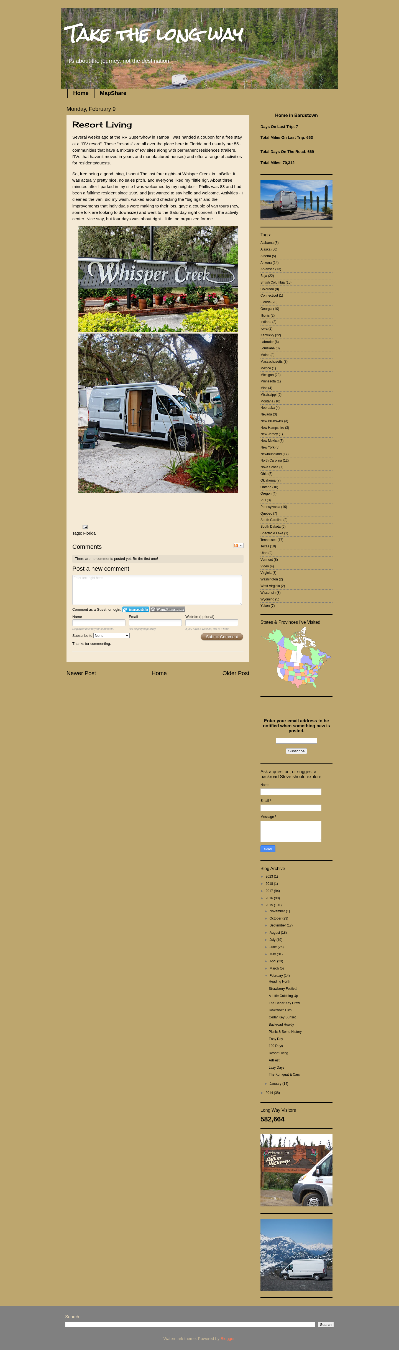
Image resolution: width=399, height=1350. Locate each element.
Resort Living (278, 1053)
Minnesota (268, 381)
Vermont (266, 560)
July (273, 940)
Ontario (265, 487)
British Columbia (272, 282)
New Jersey (269, 434)
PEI (263, 500)
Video (264, 566)
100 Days (276, 1046)
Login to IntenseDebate (135, 609)
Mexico (265, 368)
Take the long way (154, 34)
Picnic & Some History (285, 1032)
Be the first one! (145, 559)
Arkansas (267, 269)
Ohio (263, 474)
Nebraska (267, 408)
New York (267, 447)
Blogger (227, 1338)
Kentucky (267, 335)
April (273, 961)
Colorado (267, 289)
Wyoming (267, 599)
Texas (264, 546)
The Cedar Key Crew (284, 1003)
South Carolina (271, 520)
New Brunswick (271, 421)
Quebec (266, 513)
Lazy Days (276, 1068)
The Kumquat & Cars (284, 1074)
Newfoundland (271, 454)
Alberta (265, 256)
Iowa (263, 328)
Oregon (266, 493)
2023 (270, 876)
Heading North (279, 981)
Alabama (266, 243)
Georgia (266, 309)
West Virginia (270, 586)
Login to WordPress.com (167, 609)
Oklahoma (268, 480)
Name (77, 617)
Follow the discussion (239, 545)
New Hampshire (272, 428)
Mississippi (268, 395)
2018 (270, 884)
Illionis (265, 315)
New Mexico (269, 441)
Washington (269, 579)
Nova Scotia (269, 467)
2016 (270, 898)
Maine (265, 355)
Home (81, 93)
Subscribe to (101, 635)
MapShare (113, 93)
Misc (263, 388)
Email (133, 617)
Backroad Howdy (281, 1024)
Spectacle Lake (271, 533)
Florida (89, 533)
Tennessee (268, 540)
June (274, 947)
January (276, 1084)
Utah (263, 553)
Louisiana (267, 348)
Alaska (265, 249)
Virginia (266, 573)
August (275, 933)
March (275, 968)
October (276, 918)
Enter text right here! (157, 590)
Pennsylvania (270, 507)
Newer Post (81, 673)
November (278, 911)
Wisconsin (268, 593)
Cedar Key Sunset (282, 1017)
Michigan (267, 375)
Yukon (265, 606)
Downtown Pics (280, 1010)
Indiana (265, 322)
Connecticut (269, 295)
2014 (270, 1093)
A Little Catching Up (283, 996)
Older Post (235, 673)
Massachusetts (271, 362)
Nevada (266, 414)
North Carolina (271, 460)
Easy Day (276, 1039)
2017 (270, 891)
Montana (266, 401)
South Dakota (270, 527)
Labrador (267, 342)
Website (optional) (199, 617)
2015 (270, 905)
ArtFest (274, 1060)
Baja (263, 276)
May (273, 954)
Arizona (266, 263)
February (277, 976)
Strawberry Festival (283, 989)
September (278, 925)
